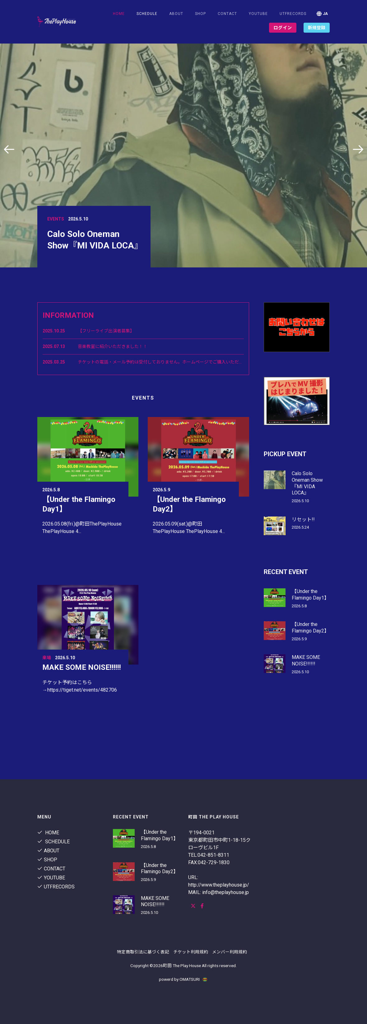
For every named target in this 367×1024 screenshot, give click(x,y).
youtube (258, 14)
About (176, 14)
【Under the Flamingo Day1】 (310, 594)
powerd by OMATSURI (183, 979)
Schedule (53, 842)
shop (200, 14)
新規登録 (316, 27)
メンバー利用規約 (229, 951)
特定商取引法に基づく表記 (143, 951)
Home (119, 14)
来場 (46, 657)
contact (227, 14)
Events (55, 218)
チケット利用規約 (190, 951)
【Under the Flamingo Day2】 (310, 627)
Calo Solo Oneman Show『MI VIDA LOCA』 (307, 483)
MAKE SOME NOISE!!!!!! (81, 667)
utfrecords (293, 14)
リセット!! (303, 519)
